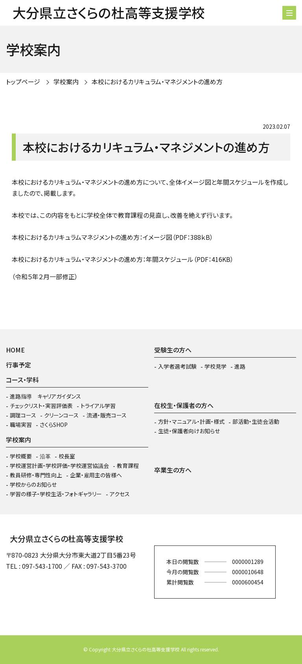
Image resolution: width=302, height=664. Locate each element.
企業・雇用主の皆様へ (96, 475)
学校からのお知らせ (33, 484)
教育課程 (128, 465)
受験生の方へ (173, 349)
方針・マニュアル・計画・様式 (191, 421)
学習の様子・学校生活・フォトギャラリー (56, 494)
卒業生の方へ (173, 470)
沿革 (45, 456)
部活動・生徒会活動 (255, 421)
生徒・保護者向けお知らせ (189, 431)
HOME (15, 349)
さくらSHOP (54, 424)
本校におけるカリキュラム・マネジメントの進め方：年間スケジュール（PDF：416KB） (123, 259)
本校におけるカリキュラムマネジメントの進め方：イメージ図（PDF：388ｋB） (112, 237)
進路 (239, 366)
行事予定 (18, 364)
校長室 (67, 456)
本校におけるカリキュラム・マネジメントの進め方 (157, 81)
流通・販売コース (107, 415)
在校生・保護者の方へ (184, 405)
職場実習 (21, 424)
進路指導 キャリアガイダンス (45, 396)
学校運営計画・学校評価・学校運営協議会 (59, 465)
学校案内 (66, 81)
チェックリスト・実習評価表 (41, 406)
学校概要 (21, 456)
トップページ (23, 81)
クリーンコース (61, 415)
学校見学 (215, 366)
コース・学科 (22, 379)
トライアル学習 (98, 406)
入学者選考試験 (177, 366)
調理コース (23, 415)
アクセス (120, 494)
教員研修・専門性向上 (36, 475)
